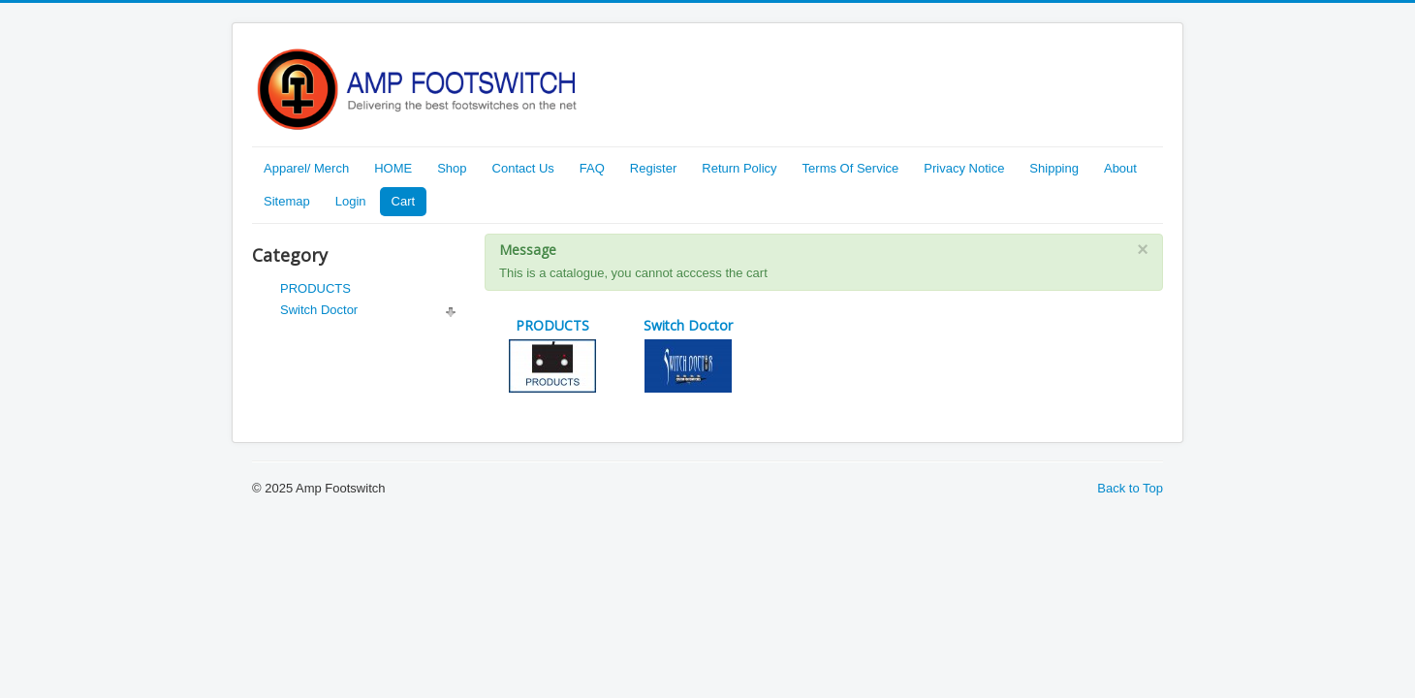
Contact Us (523, 168)
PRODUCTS (315, 288)
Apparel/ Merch (306, 168)
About (1120, 168)
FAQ (592, 168)
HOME (393, 168)
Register (653, 168)
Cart (404, 201)
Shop (451, 168)
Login (350, 201)
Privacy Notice (964, 168)
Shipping (1054, 168)
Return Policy (739, 168)
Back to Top (1130, 488)
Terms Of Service (850, 168)
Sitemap (287, 201)
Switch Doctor (319, 309)
